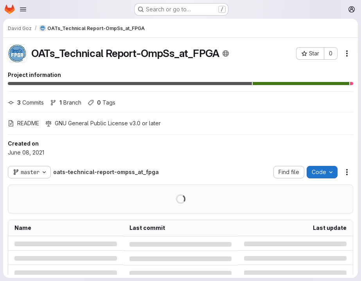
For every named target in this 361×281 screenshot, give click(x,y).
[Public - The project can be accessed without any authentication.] (226, 53)
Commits (26, 102)
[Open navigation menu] (23, 9)
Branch (65, 102)
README (23, 123)
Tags (101, 102)
